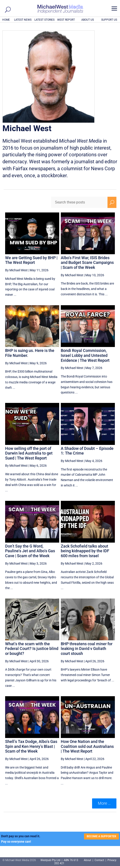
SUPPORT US (109, 19)
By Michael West (16, 270)
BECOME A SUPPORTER (101, 836)
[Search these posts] (79, 202)
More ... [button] (104, 803)
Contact (99, 860)
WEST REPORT (66, 19)
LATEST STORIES (44, 19)
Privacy (111, 860)
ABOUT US (87, 19)
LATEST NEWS (23, 19)
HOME (6, 19)
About (88, 860)
